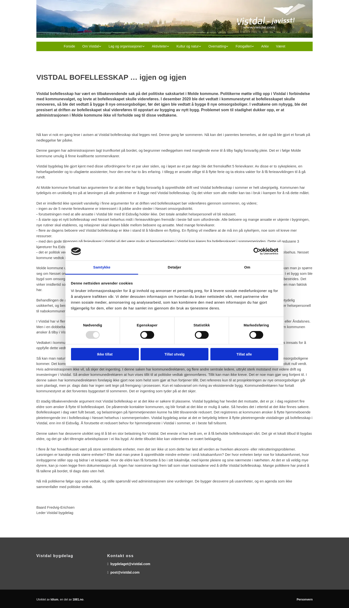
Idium (54, 599)
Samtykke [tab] (102, 267)
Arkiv (265, 46)
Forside (69, 46)
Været (280, 46)
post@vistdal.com (124, 572)
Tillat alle (244, 354)
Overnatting (217, 46)
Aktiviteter (159, 46)
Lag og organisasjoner (125, 46)
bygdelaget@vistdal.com (130, 564)
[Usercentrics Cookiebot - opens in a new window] (257, 251)
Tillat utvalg (174, 354)
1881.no (77, 599)
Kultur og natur (187, 46)
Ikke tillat (104, 354)
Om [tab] (247, 267)
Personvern (305, 599)
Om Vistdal (90, 46)
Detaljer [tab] (174, 267)
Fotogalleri (243, 46)
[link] (92, 46)
